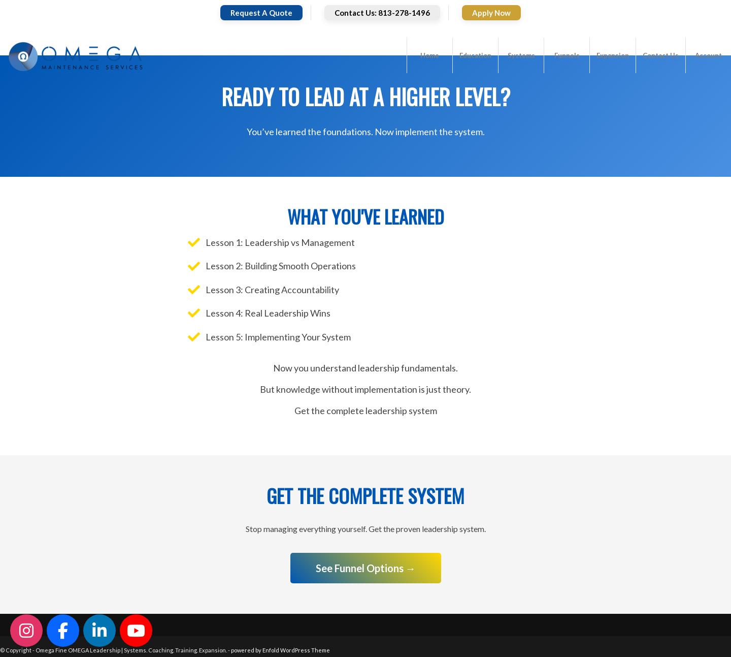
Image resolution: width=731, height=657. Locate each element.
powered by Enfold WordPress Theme (280, 650)
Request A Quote (261, 12)
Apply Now (491, 12)
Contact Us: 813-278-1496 (382, 12)
